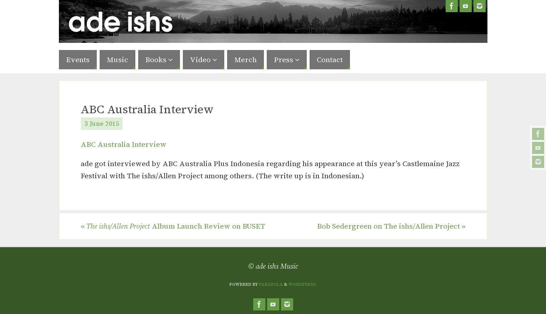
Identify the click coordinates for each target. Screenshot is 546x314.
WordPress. (303, 284)
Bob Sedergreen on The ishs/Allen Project (391, 226)
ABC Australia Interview (123, 144)
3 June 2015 (102, 123)
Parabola (271, 284)
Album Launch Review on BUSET (173, 226)
